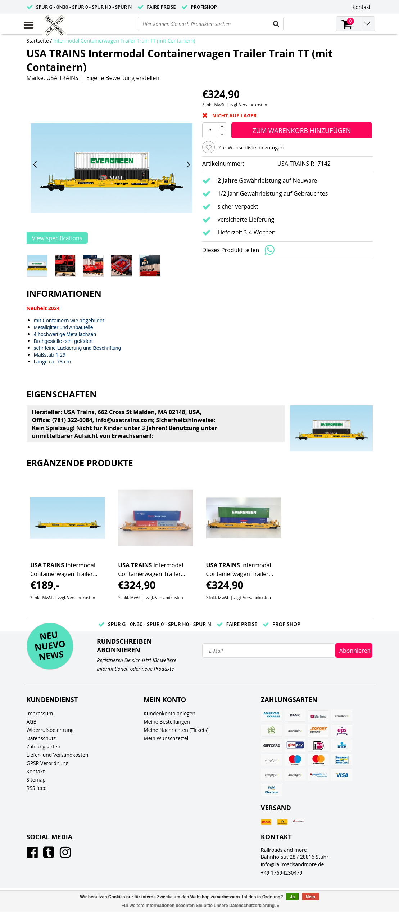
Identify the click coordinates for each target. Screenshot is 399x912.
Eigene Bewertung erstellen (122, 78)
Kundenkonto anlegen (169, 713)
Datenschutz (41, 738)
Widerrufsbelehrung (50, 730)
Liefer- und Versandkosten (58, 754)
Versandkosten (253, 104)
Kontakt (36, 771)
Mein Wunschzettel (166, 738)
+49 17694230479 (282, 872)
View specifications (57, 238)
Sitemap (36, 779)
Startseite (38, 40)
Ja (292, 896)
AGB (32, 721)
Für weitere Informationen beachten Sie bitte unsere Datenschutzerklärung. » (201, 905)
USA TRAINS (62, 78)
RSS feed (37, 787)
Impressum (40, 713)
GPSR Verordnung (48, 763)
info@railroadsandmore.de (292, 864)
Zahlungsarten (43, 746)
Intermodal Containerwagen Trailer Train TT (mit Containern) (124, 40)
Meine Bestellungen (167, 721)
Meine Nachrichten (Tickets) (176, 730)
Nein (310, 896)
